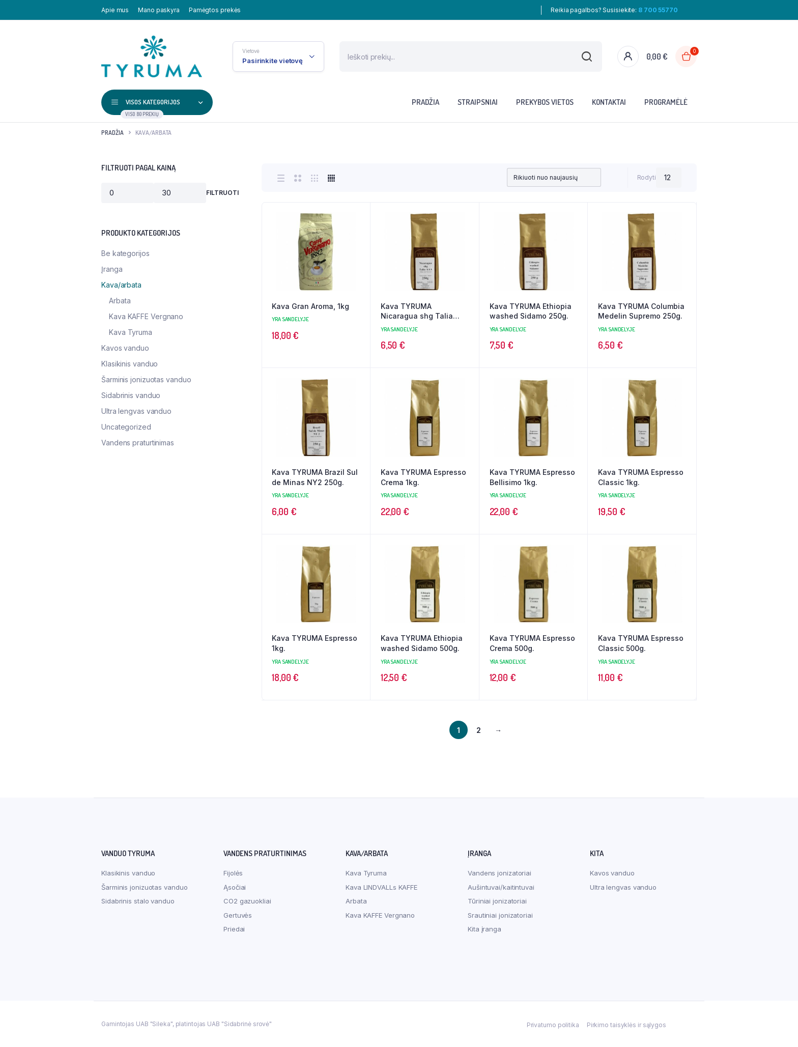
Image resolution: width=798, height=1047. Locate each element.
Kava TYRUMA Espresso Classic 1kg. (640, 477)
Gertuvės (237, 915)
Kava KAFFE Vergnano (146, 316)
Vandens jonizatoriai (499, 873)
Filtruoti (222, 192)
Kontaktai (609, 102)
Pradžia (425, 102)
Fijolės (233, 873)
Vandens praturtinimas (137, 442)
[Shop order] (553, 177)
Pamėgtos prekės (215, 10)
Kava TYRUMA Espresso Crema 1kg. (423, 477)
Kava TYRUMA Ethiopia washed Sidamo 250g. (531, 311)
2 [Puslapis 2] (478, 730)
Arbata (119, 300)
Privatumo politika (553, 1025)
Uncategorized (126, 426)
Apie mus (115, 10)
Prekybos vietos (545, 102)
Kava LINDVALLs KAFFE (381, 887)
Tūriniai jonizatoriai (497, 901)
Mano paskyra (159, 10)
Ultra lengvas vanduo (136, 411)
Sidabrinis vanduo (130, 395)
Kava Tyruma (130, 332)
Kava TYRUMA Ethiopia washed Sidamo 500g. (422, 643)
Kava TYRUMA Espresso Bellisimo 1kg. (532, 477)
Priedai (234, 929)
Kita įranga (484, 929)
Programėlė (666, 102)
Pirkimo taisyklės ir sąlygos (626, 1025)
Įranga (111, 269)
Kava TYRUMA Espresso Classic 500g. (640, 643)
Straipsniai (478, 102)
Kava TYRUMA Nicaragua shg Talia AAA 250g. (417, 311)
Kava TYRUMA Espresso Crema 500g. (532, 643)
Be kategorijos (125, 253)
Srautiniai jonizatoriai (500, 915)
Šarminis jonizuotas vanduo (146, 379)
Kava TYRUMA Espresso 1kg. (314, 643)
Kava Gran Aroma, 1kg (310, 306)
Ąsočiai (234, 887)
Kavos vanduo (125, 348)
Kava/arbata (121, 284)
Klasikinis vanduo (129, 363)
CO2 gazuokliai (247, 901)
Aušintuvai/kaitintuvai (501, 887)
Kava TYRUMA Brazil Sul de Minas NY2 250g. (315, 477)
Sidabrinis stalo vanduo (138, 901)
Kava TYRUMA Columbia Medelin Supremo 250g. (641, 311)
